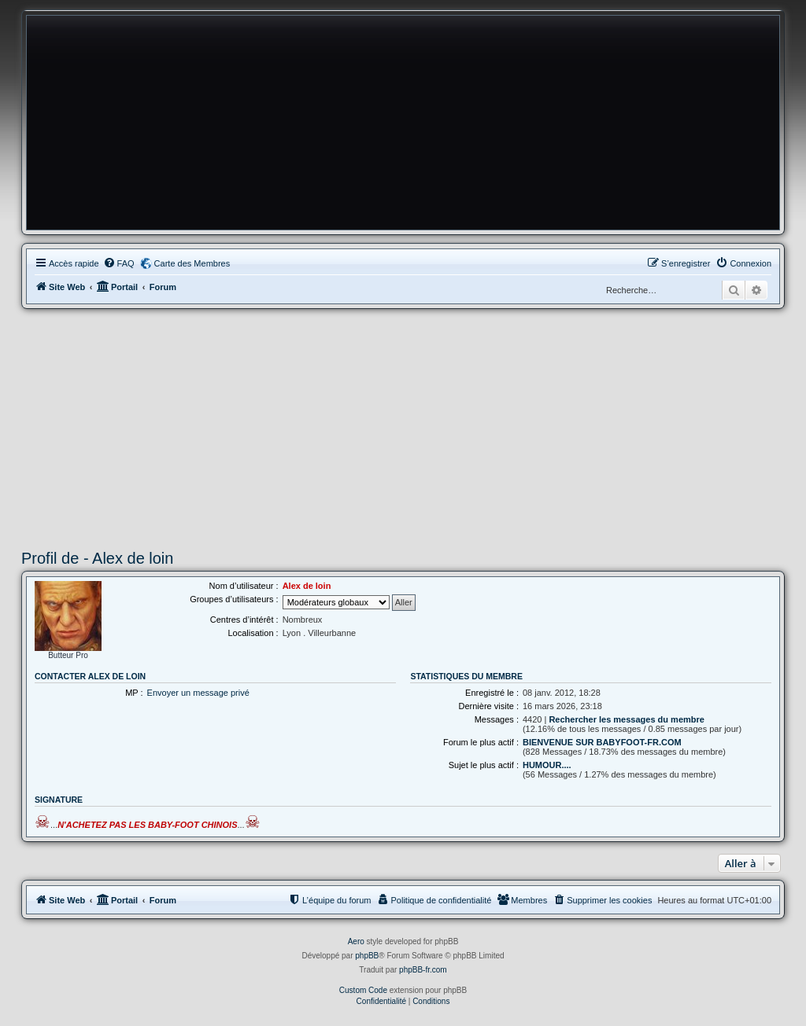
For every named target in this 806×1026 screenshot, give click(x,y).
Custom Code (363, 990)
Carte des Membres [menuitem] (192, 263)
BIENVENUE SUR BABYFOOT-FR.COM (602, 742)
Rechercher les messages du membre (626, 719)
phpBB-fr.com (423, 969)
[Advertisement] (403, 427)
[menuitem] (119, 263)
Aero (356, 941)
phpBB (367, 955)
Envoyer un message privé (198, 692)
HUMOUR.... (547, 765)
